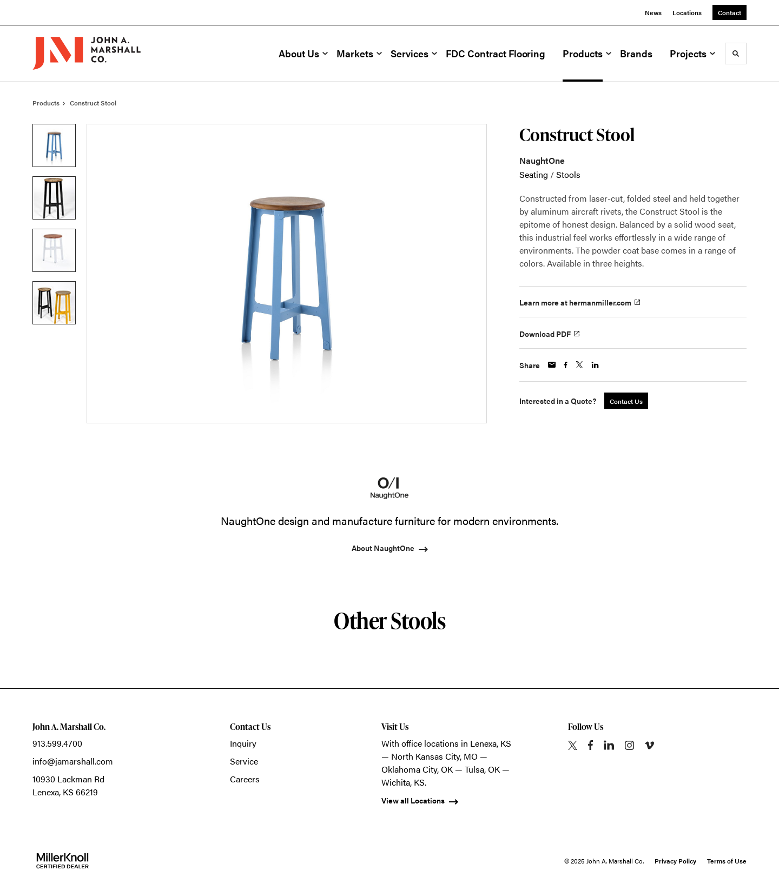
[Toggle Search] (736, 53)
